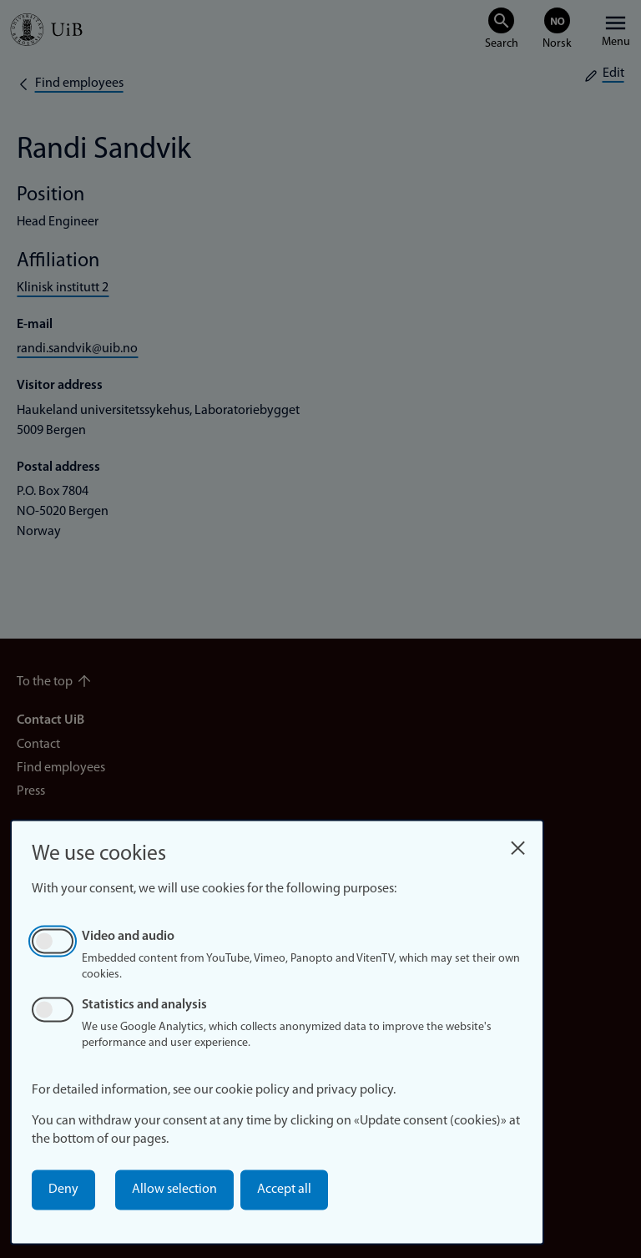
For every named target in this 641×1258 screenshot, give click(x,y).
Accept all (284, 1189)
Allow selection (174, 1189)
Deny (63, 1189)
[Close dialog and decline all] (517, 843)
